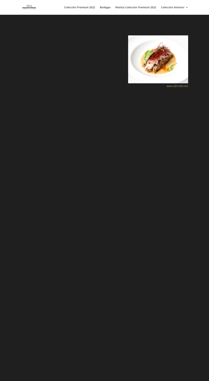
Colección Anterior (172, 7)
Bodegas (105, 7)
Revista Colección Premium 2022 (135, 7)
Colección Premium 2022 (79, 7)
